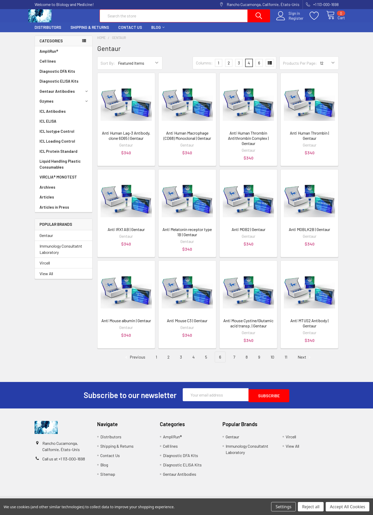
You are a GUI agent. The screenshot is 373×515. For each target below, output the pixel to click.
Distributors (48, 32)
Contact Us (130, 32)
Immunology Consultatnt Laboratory (61, 253)
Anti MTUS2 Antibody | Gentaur (309, 328)
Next (305, 362)
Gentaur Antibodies (64, 96)
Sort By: (108, 67)
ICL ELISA (48, 125)
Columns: (204, 67)
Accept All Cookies (347, 507)
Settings (283, 507)
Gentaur (46, 239)
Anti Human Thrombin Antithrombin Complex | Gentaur (248, 142)
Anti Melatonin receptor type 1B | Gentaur (187, 237)
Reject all (310, 507)
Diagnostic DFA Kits (57, 76)
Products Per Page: (300, 67)
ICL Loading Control (57, 145)
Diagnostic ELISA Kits (59, 85)
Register (290, 21)
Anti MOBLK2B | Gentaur (309, 234)
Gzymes (64, 105)
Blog (158, 32)
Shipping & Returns (89, 32)
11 (286, 361)
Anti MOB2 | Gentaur (248, 234)
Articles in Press (54, 211)
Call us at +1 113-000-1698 (63, 462)
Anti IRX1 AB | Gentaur (126, 234)
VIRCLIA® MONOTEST (58, 181)
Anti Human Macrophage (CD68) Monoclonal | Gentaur (187, 140)
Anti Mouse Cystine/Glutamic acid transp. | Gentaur (248, 328)
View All (46, 278)
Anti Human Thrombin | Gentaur (309, 140)
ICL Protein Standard (58, 156)
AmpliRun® (49, 56)
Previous (134, 362)
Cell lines (48, 65)
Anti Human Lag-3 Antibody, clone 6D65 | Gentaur (126, 140)
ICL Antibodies (53, 116)
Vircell (45, 267)
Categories (51, 45)
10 (272, 361)
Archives (47, 191)
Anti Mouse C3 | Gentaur (187, 325)
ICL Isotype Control (57, 136)
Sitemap (107, 477)
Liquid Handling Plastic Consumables (60, 168)
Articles (47, 201)
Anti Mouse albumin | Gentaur (126, 325)
